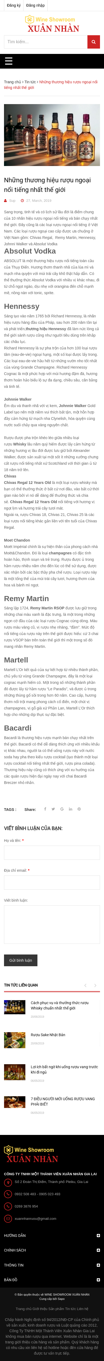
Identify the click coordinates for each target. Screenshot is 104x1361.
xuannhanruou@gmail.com (35, 1219)
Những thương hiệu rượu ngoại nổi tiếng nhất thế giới (47, 185)
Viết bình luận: (16, 900)
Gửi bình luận (20, 960)
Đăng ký (14, 5)
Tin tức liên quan (21, 985)
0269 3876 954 (26, 1206)
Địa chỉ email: (16, 870)
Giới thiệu (40, 1309)
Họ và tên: (14, 840)
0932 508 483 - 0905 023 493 (37, 1194)
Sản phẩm (56, 1309)
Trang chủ (24, 1309)
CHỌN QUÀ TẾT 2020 (48, 1035)
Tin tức (70, 1309)
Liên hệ (82, 1309)
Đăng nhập (35, 5)
